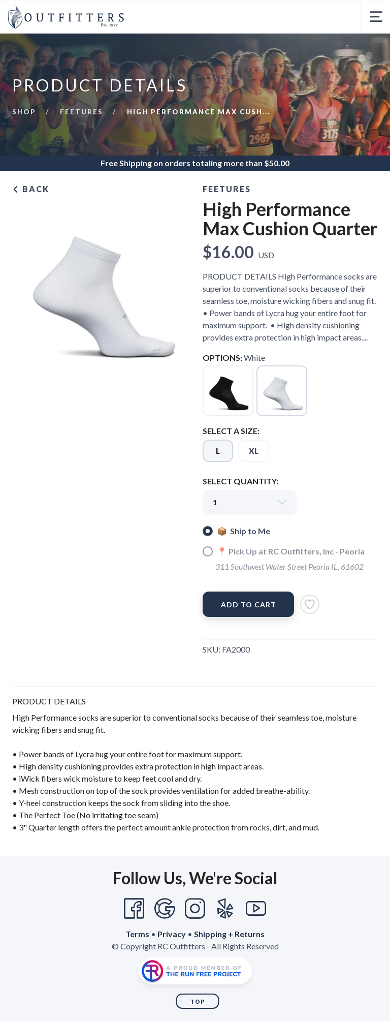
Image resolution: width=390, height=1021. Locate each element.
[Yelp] (225, 908)
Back (30, 189)
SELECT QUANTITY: (240, 481)
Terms (137, 934)
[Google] (164, 908)
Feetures (81, 112)
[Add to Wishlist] (309, 604)
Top (197, 1001)
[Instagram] (195, 908)
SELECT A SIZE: (231, 431)
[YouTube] (256, 908)
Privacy (171, 934)
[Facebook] (134, 908)
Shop (24, 112)
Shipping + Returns (229, 934)
